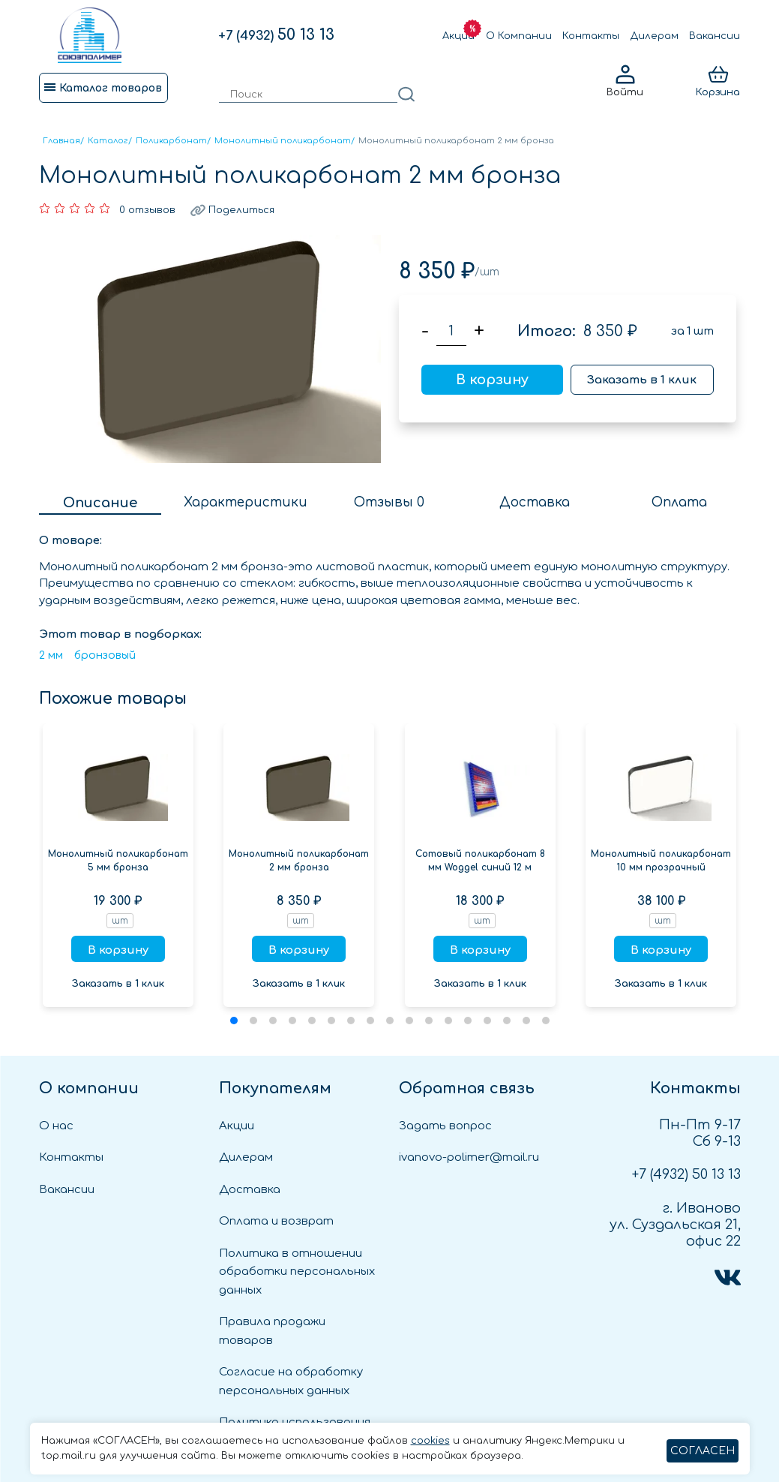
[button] (234, 1020)
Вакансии (714, 36)
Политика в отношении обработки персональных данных (297, 1272)
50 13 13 (276, 35)
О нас (56, 1126)
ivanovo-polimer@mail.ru (469, 1157)
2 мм (51, 655)
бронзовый (105, 655)
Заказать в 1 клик (642, 380)
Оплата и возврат (276, 1221)
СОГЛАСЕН (702, 1450)
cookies (430, 1440)
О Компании (519, 36)
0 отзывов (147, 210)
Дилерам (655, 36)
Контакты (590, 36)
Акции (458, 36)
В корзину (492, 379)
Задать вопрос (445, 1126)
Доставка (249, 1189)
